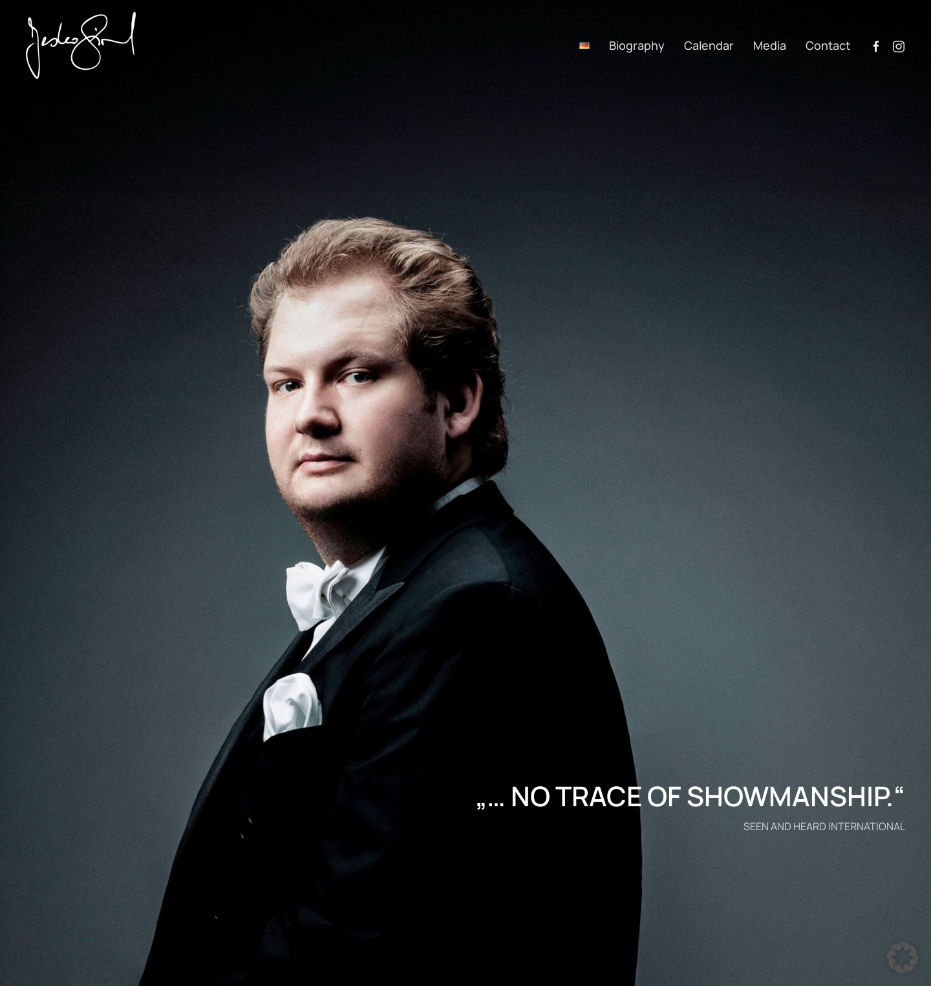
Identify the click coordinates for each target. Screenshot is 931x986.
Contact (828, 45)
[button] (902, 957)
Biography (637, 45)
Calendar (709, 45)
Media (769, 45)
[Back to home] (81, 45)
